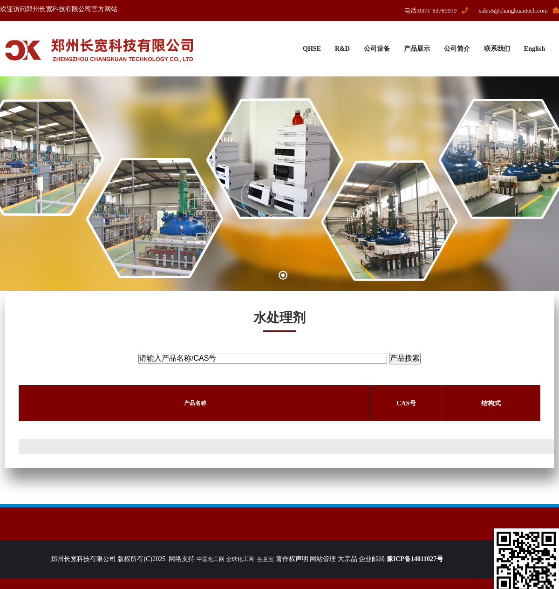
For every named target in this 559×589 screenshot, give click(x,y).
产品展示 (417, 48)
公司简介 (457, 48)
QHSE (312, 48)
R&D (342, 48)
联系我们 (497, 48)
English (534, 48)
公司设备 (377, 48)
